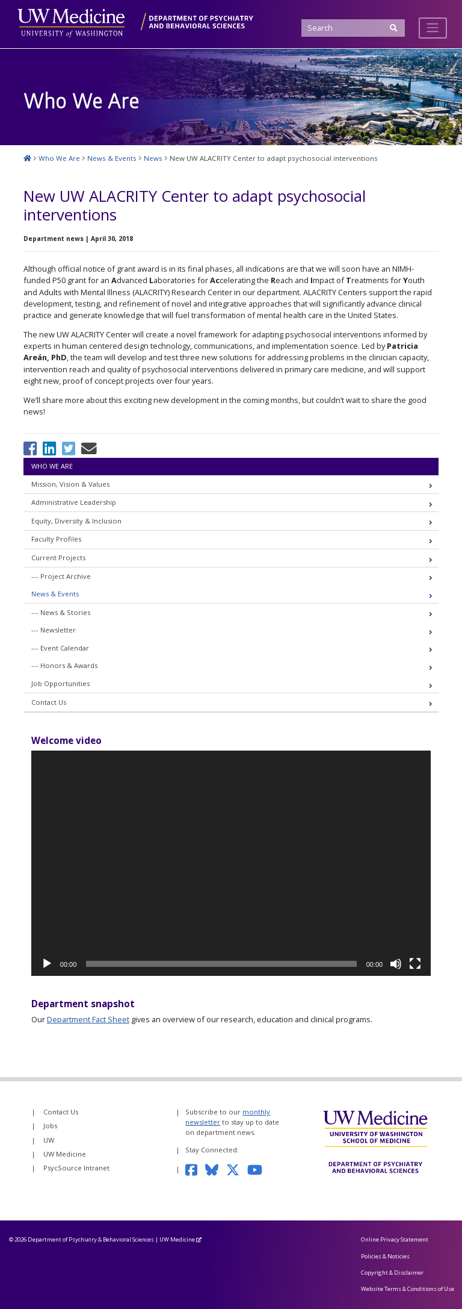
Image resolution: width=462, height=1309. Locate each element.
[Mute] (396, 964)
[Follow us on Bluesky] (215, 1168)
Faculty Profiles (56, 538)
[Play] (47, 964)
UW (48, 1140)
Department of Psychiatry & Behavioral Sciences (91, 1239)
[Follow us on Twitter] (236, 1168)
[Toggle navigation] (433, 27)
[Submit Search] (394, 28)
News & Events (55, 593)
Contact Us (48, 702)
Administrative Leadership (73, 502)
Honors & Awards (68, 665)
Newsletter (58, 629)
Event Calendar (64, 647)
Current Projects (58, 557)
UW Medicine (64, 1153)
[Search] (352, 28)
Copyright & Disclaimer (392, 1272)
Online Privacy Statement (394, 1239)
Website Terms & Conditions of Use (407, 1289)
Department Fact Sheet (88, 1019)
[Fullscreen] (415, 964)
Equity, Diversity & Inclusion (76, 520)
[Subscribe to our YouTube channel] (258, 1168)
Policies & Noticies (385, 1256)
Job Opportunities (60, 683)
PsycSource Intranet (76, 1167)
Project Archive (65, 576)
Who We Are (52, 465)
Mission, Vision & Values (70, 484)
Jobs (50, 1125)
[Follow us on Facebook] (195, 1168)
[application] (231, 863)
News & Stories (65, 612)
